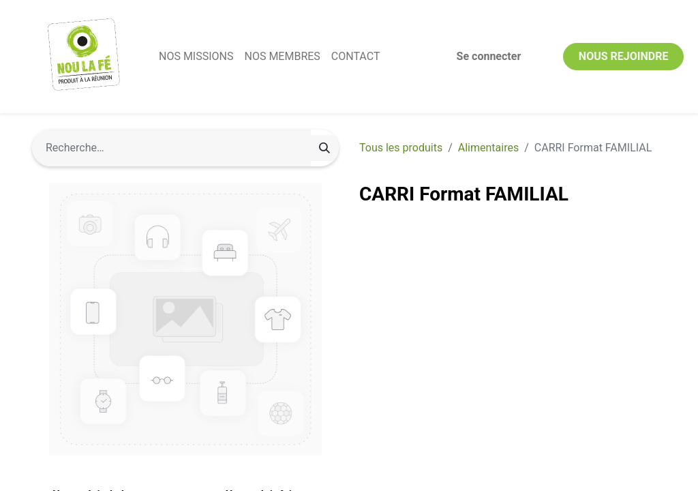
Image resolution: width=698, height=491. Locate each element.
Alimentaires (488, 147)
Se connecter (482, 56)
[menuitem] (202, 56)
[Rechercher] (324, 148)
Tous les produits (400, 147)
